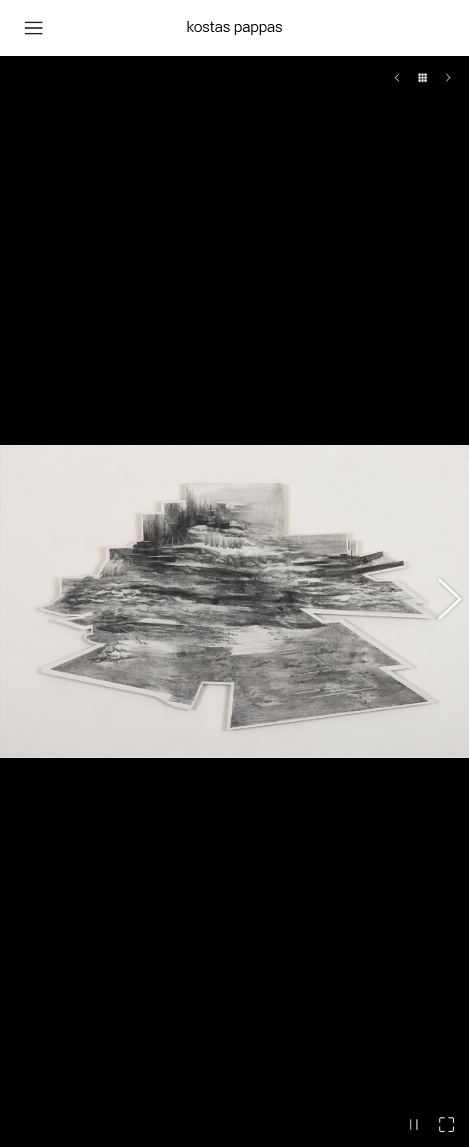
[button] (441, 480)
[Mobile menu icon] (33, 28)
